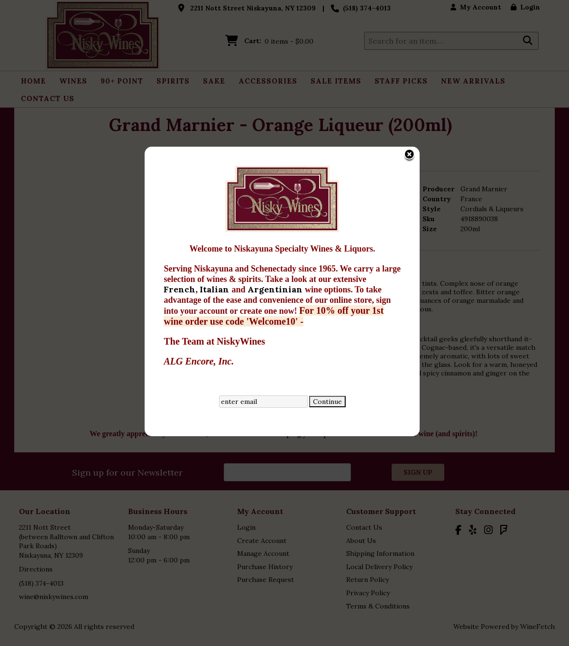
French (164, 230)
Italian (200, 230)
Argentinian (260, 230)
